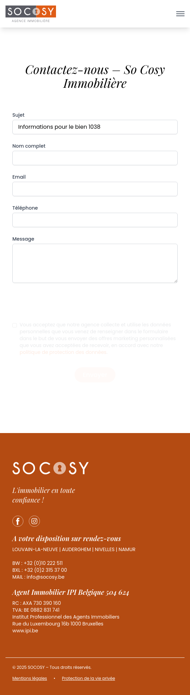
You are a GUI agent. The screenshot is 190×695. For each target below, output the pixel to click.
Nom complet (28, 146)
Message (23, 238)
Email (19, 176)
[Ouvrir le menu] (180, 13)
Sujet (18, 115)
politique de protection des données (63, 355)
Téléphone (25, 207)
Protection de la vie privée (88, 678)
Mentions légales (29, 678)
